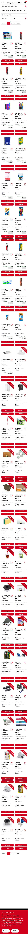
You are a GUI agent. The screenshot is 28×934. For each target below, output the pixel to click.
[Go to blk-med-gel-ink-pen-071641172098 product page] (20, 48)
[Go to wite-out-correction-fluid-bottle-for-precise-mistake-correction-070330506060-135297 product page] (20, 329)
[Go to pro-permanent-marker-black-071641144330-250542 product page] (20, 83)
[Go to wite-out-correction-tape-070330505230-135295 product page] (7, 224)
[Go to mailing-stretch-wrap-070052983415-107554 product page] (7, 398)
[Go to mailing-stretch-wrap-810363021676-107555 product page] (20, 364)
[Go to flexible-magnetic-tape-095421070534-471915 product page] (7, 833)
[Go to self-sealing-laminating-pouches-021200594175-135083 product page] (20, 633)
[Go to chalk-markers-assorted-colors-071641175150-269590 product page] (7, 666)
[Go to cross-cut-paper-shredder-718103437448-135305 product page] (20, 398)
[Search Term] (14, 6)
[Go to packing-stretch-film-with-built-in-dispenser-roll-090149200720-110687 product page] (7, 432)
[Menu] (2, 2)
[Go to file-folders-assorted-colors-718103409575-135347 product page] (7, 532)
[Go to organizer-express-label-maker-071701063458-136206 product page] (20, 432)
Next (18, 23)
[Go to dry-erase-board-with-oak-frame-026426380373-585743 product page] (20, 599)
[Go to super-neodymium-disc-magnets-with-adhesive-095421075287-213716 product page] (20, 465)
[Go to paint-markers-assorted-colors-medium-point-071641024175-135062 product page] (7, 766)
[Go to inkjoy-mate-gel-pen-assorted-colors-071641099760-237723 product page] (20, 733)
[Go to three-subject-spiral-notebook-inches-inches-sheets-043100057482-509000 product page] (7, 153)
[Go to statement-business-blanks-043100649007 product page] (7, 188)
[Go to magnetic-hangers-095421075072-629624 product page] (20, 833)
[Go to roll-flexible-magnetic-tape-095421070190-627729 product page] (7, 599)
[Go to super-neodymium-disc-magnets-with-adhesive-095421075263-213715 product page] (7, 733)
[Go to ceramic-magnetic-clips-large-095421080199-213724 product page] (7, 800)
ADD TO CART (7, 60)
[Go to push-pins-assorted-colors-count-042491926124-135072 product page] (20, 188)
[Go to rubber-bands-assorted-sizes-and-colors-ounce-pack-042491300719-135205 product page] (7, 329)
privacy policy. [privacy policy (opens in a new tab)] (8, 922)
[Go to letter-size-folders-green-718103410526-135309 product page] (7, 499)
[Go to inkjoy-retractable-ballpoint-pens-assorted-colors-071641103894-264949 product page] (7, 118)
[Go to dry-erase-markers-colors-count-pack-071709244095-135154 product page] (7, 48)
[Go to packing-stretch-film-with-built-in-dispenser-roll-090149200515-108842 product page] (7, 566)
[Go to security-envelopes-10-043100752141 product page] (7, 294)
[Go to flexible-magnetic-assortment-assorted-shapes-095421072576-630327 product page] (7, 699)
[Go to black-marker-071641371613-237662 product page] (7, 259)
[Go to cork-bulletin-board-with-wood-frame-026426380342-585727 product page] (20, 499)
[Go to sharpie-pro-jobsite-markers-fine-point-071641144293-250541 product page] (20, 800)
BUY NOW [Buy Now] (7, 63)
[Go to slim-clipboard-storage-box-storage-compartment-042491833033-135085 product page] (7, 633)
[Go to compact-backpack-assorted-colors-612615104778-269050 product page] (20, 666)
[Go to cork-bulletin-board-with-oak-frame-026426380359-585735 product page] (7, 465)
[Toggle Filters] (26, 18)
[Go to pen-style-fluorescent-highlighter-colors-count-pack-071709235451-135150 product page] (20, 224)
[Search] (26, 6)
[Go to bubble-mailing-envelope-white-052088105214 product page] (7, 364)
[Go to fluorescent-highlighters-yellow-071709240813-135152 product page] (20, 259)
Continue (5, 931)
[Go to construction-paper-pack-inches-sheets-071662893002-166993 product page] (20, 153)
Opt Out (15, 931)
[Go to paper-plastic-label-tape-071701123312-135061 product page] (20, 566)
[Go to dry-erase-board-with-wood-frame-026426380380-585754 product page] (20, 532)
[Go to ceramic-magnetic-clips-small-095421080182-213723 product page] (20, 766)
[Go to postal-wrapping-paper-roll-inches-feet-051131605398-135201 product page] (20, 294)
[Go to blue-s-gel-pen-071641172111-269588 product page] (7, 83)
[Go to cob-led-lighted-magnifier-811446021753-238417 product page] (20, 699)
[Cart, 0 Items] (25, 2)
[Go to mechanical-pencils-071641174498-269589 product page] (20, 118)
